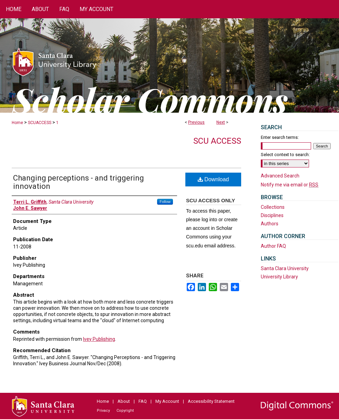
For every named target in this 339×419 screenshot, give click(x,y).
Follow (165, 202)
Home (17, 122)
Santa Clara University (285, 268)
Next (220, 122)
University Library (279, 276)
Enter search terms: (280, 137)
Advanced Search (280, 175)
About (123, 401)
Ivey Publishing (99, 339)
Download (213, 179)
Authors (269, 223)
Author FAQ (273, 246)
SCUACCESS (39, 122)
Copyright (125, 410)
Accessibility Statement (211, 401)
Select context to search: (285, 154)
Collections (273, 207)
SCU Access (217, 141)
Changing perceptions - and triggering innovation (78, 182)
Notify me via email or (289, 184)
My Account (167, 401)
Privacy (103, 410)
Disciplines (272, 215)
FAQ (142, 401)
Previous (196, 122)
